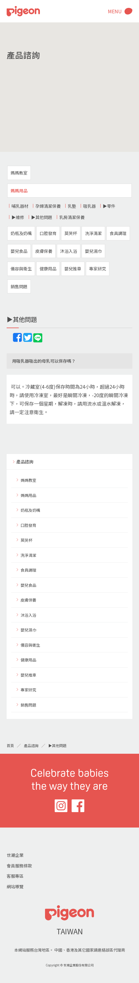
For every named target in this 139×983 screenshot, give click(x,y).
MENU (115, 11)
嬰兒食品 (19, 251)
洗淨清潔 (93, 233)
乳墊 (72, 206)
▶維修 (17, 217)
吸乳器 (89, 206)
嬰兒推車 (72, 269)
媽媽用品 (19, 191)
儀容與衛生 (21, 269)
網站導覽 (15, 886)
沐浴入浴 (68, 251)
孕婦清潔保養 (48, 206)
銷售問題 (19, 286)
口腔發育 (48, 233)
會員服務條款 (19, 866)
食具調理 (118, 233)
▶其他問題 (41, 217)
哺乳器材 (19, 206)
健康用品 (48, 269)
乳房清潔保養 (72, 217)
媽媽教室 (19, 173)
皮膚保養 (43, 251)
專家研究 (97, 269)
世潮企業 (15, 855)
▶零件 (109, 206)
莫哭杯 (70, 233)
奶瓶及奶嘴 (21, 233)
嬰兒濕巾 (93, 251)
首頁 (10, 745)
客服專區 (15, 876)
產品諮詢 (24, 462)
